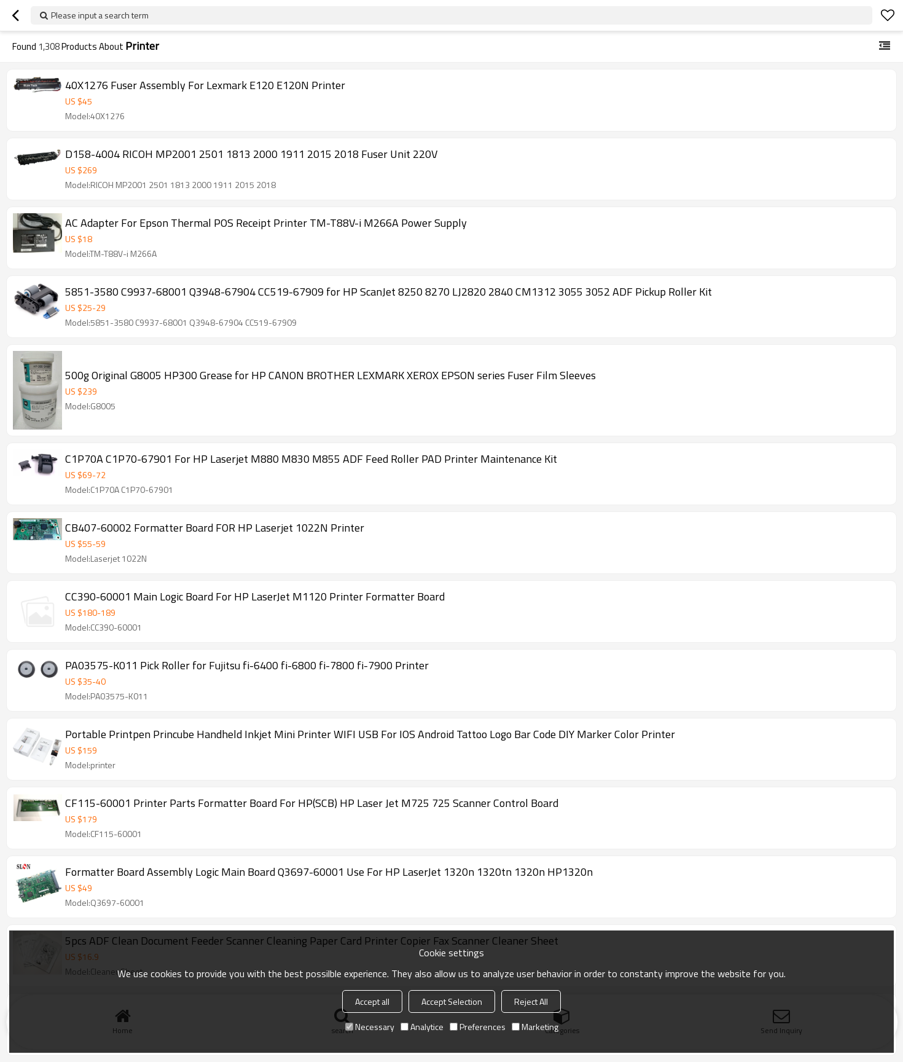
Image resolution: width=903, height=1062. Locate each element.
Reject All (531, 1001)
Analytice (422, 1026)
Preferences (478, 1026)
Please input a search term (100, 15)
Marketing (535, 1026)
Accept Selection (451, 1001)
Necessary (369, 1026)
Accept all (372, 1001)
